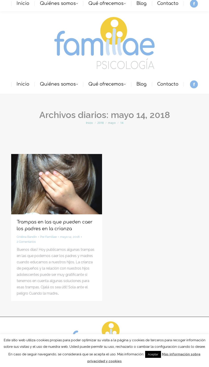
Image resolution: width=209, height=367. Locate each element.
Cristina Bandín (27, 236)
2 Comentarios (26, 241)
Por (48, 236)
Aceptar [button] (153, 354)
